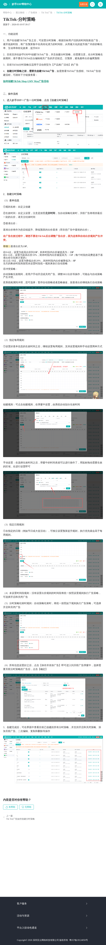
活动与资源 (52, 915)
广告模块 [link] (33, 13)
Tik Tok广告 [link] (46, 13)
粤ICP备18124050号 (78, 940)
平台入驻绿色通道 (52, 927)
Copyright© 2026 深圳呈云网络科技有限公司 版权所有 (42, 940)
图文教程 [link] (20, 13)
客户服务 (52, 903)
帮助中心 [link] (7, 13)
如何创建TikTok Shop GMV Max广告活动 (26, 81)
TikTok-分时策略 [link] (64, 13)
